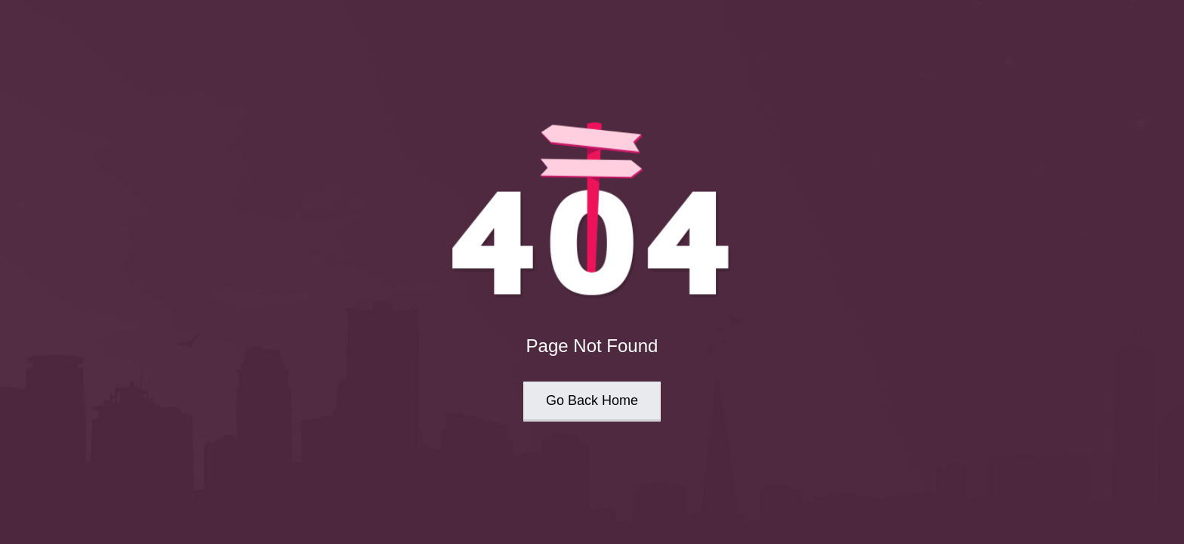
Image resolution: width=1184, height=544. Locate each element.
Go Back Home (592, 400)
